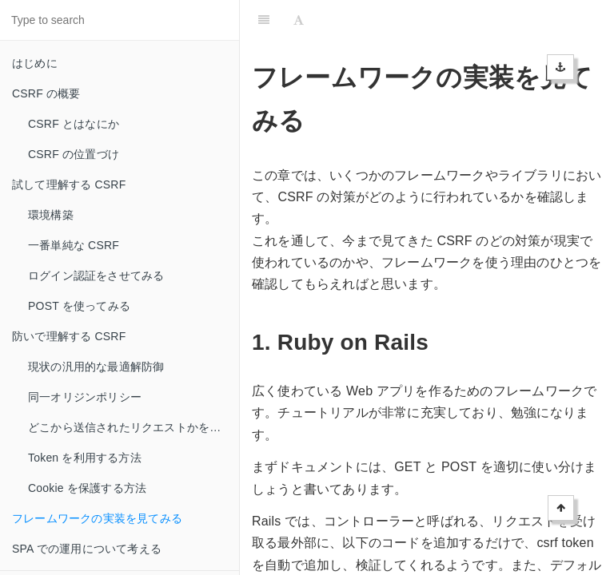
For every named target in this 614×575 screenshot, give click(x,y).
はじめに (35, 63)
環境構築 (51, 214)
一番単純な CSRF (73, 245)
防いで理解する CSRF (69, 336)
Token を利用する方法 (85, 457)
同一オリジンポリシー (85, 397)
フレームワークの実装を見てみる (97, 518)
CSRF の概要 (46, 93)
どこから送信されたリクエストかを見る (130, 427)
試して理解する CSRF (69, 184)
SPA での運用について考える (86, 548)
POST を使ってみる (79, 305)
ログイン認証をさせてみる (96, 275)
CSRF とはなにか (73, 123)
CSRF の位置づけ (73, 154)
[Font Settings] (298, 20)
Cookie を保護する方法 (87, 488)
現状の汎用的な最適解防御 (96, 366)
